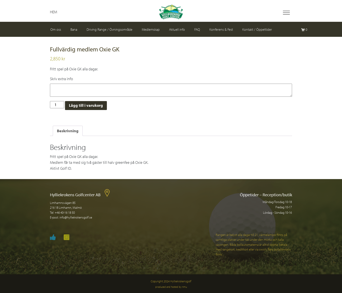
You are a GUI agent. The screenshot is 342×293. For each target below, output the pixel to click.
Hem (53, 11)
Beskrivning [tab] (68, 130)
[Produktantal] (57, 104)
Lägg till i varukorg (86, 105)
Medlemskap (151, 29)
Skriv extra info (61, 78)
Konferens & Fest (221, 29)
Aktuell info (177, 29)
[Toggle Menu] (286, 13)
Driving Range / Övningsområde (109, 29)
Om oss (55, 29)
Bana (73, 29)
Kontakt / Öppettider (257, 29)
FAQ (197, 29)
